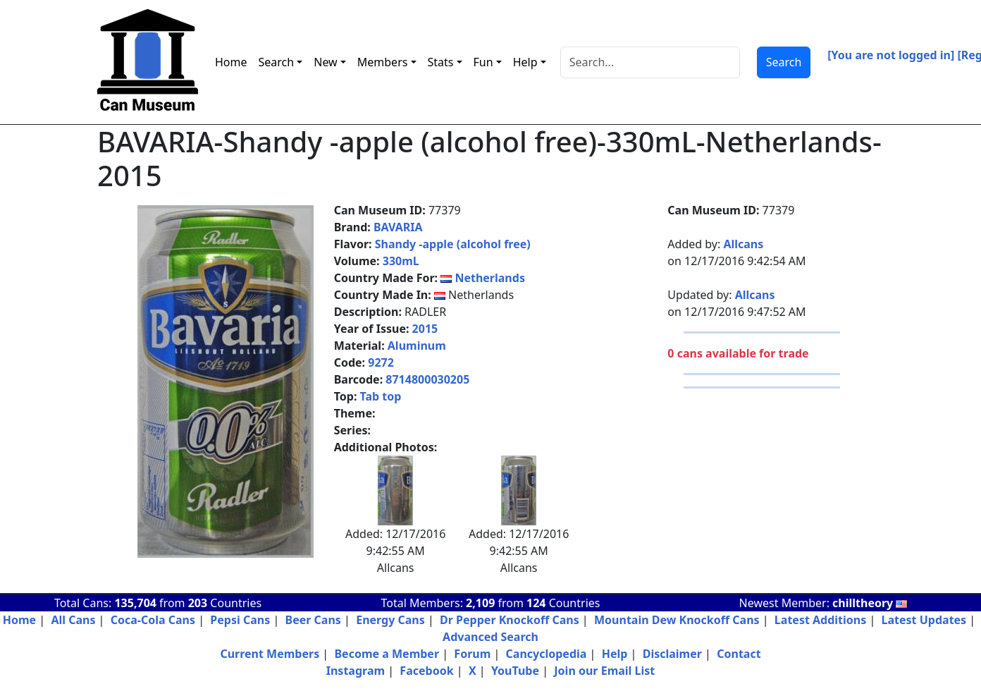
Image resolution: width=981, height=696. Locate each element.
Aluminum (417, 345)
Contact (738, 653)
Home (231, 62)
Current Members (269, 653)
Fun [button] (483, 62)
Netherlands (490, 278)
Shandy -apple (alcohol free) (453, 244)
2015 (425, 328)
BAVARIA (398, 227)
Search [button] (277, 62)
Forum (472, 653)
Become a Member (386, 653)
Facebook (426, 670)
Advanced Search (490, 637)
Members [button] (382, 62)
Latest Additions (820, 620)
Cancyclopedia (546, 653)
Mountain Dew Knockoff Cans (677, 620)
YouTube (515, 670)
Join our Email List (604, 670)
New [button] (325, 62)
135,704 (135, 603)
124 (535, 603)
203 (197, 603)
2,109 (480, 603)
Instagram (355, 670)
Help (615, 653)
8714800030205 (427, 379)
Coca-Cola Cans (153, 620)
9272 (381, 362)
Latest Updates (924, 620)
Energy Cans (390, 620)
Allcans (743, 244)
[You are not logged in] (890, 55)
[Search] (650, 62)
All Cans (73, 620)
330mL (401, 261)
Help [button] (525, 62)
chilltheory (869, 603)
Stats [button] (441, 62)
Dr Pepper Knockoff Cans (509, 620)
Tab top (381, 396)
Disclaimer (672, 653)
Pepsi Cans (240, 620)
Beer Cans (313, 620)
